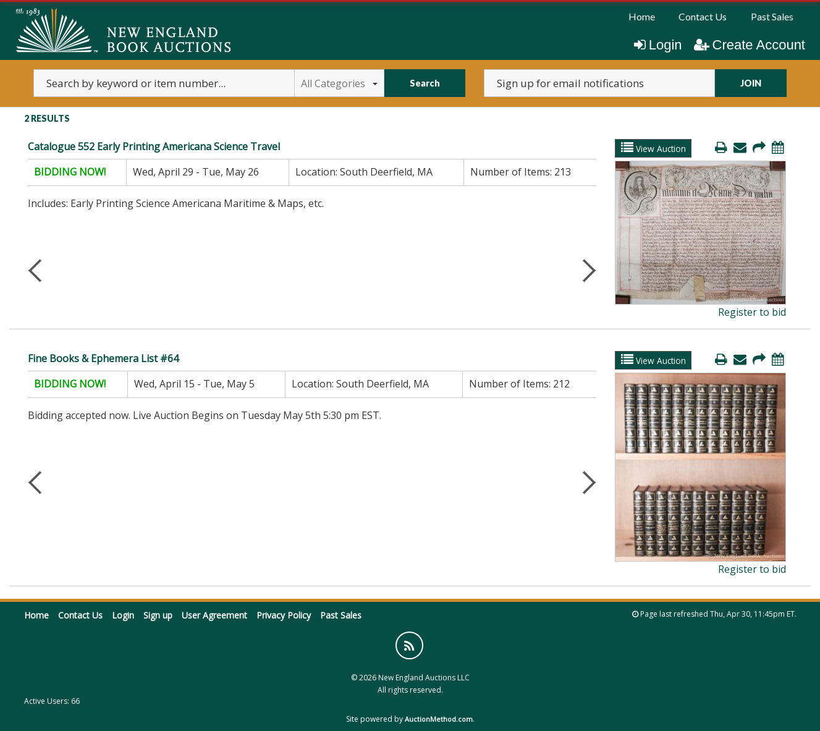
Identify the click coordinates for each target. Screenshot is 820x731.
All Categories (339, 83)
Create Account (749, 45)
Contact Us (702, 16)
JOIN (750, 83)
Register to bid (752, 312)
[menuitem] (642, 16)
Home (641, 16)
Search (425, 83)
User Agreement (214, 615)
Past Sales (772, 16)
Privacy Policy (283, 615)
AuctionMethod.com (439, 719)
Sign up (157, 615)
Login (658, 45)
